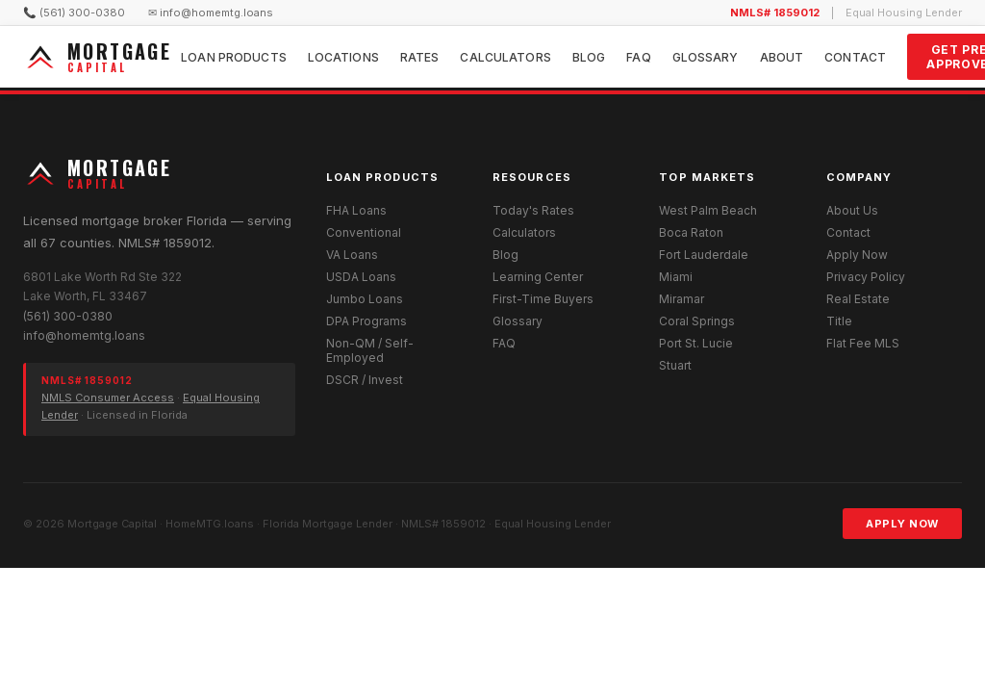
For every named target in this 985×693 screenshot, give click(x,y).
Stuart (675, 365)
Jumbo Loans (364, 299)
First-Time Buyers (543, 299)
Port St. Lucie (696, 343)
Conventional (363, 232)
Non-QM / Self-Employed (370, 350)
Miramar (681, 299)
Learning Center (537, 277)
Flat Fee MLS (862, 343)
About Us (852, 210)
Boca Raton (691, 232)
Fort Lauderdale (703, 254)
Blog (588, 57)
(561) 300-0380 (68, 316)
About (782, 57)
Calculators (505, 57)
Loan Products (234, 57)
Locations (343, 57)
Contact (855, 57)
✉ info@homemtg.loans (210, 12)
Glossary (705, 57)
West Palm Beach (708, 210)
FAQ (638, 57)
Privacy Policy (865, 277)
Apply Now (857, 254)
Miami (676, 277)
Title (839, 321)
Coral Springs (697, 321)
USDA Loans (361, 277)
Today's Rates (533, 210)
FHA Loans (356, 210)
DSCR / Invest (364, 379)
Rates (420, 57)
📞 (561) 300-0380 (74, 12)
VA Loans (352, 254)
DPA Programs (366, 321)
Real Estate (858, 299)
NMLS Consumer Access (107, 397)
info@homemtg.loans (84, 335)
